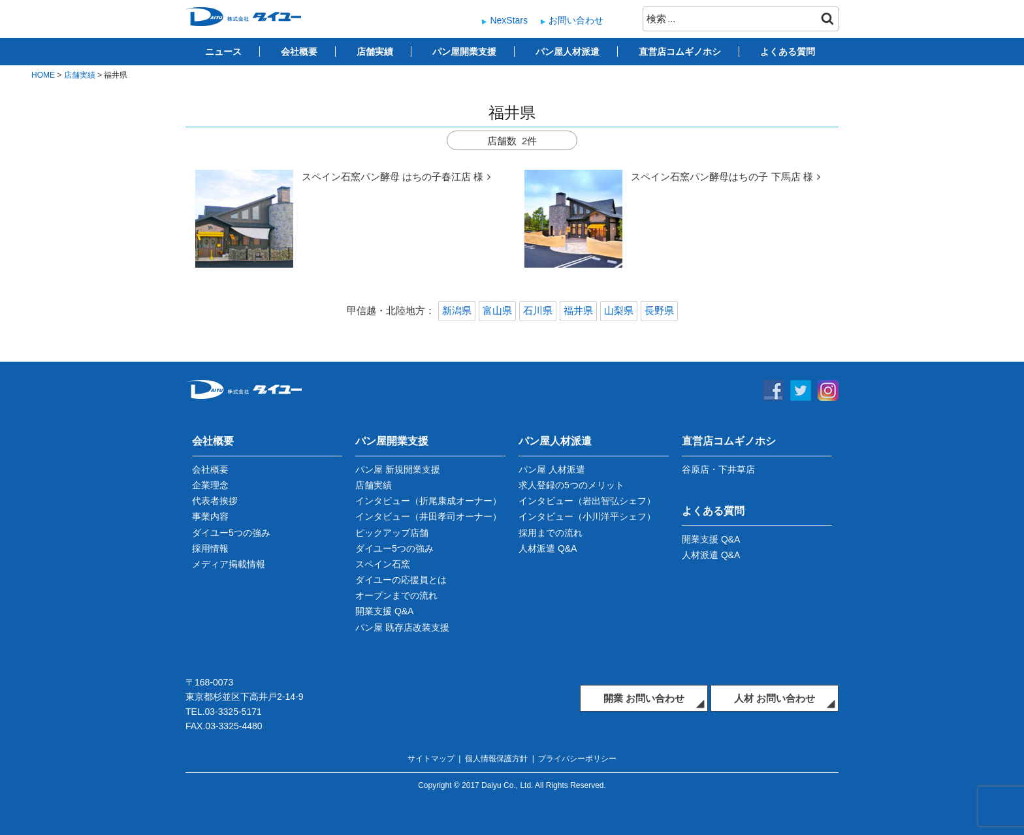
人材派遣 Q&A (548, 548)
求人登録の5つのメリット (571, 485)
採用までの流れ (551, 533)
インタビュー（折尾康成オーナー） (428, 501)
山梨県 (618, 310)
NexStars (509, 20)
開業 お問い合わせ (643, 698)
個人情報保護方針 (496, 758)
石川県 (537, 310)
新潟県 (457, 310)
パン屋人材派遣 (568, 51)
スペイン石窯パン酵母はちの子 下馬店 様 (721, 176)
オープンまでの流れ (396, 595)
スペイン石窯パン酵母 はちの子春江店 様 (392, 176)
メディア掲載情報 (228, 564)
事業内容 (210, 516)
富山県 (497, 310)
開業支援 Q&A (384, 611)
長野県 (659, 310)
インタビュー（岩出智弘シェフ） (587, 501)
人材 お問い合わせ (774, 698)
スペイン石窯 (382, 564)
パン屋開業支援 (464, 51)
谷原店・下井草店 (718, 469)
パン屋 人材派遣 (552, 469)
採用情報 (210, 548)
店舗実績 (375, 51)
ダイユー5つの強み (231, 533)
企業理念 (210, 485)
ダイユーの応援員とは (401, 580)
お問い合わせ (576, 20)
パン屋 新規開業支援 (397, 469)
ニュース (223, 51)
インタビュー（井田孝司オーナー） (428, 516)
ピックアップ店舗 (391, 533)
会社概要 (299, 51)
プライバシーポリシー (577, 758)
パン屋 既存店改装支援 (402, 627)
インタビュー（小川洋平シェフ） (587, 516)
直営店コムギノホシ (680, 51)
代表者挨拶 (215, 501)
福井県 (578, 310)
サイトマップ (431, 758)
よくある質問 (787, 51)
